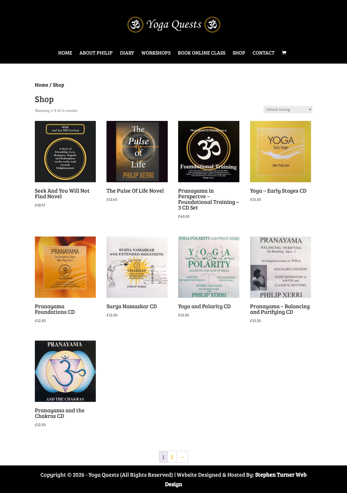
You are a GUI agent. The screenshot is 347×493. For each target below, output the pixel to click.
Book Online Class (201, 53)
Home (65, 53)
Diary (127, 53)
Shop (239, 53)
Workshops (156, 53)
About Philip (96, 53)
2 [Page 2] (172, 457)
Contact (264, 53)
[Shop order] (287, 109)
